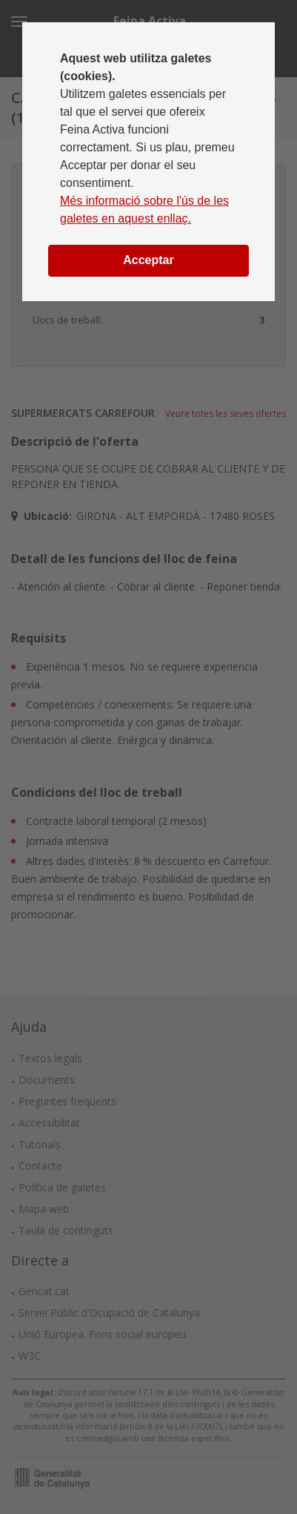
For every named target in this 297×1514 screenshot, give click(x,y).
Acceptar (148, 260)
